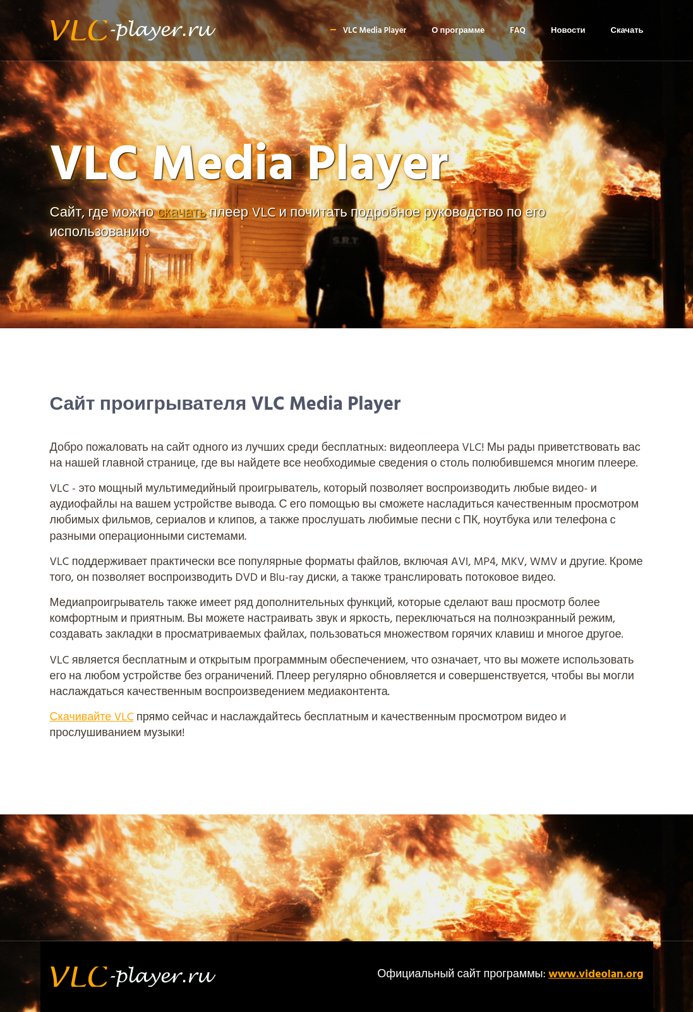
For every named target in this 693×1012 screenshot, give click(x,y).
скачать (182, 213)
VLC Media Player (375, 30)
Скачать (627, 30)
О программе (458, 30)
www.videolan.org (595, 974)
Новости (568, 30)
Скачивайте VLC (92, 717)
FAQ (518, 30)
